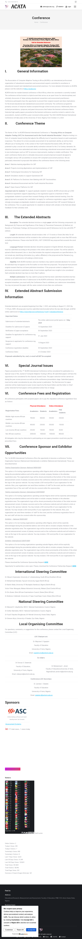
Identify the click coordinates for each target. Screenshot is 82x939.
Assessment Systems (13, 724)
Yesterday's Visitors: (12, 854)
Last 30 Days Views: (12, 859)
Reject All (20, 930)
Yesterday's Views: (11, 851)
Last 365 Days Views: (12, 862)
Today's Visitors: (10, 849)
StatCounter (39, 833)
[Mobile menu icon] (75, 7)
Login (68, 6)
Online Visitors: (10, 843)
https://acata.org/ (30, 89)
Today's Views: (10, 846)
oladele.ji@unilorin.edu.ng (43, 695)
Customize (9, 930)
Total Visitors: (9, 868)
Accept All (31, 930)
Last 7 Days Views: (11, 857)
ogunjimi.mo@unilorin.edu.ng (43, 653)
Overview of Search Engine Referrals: (17, 873)
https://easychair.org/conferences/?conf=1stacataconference (41, 312)
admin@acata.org (47, 6)
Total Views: (9, 865)
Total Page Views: (11, 870)
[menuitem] (46, 937)
